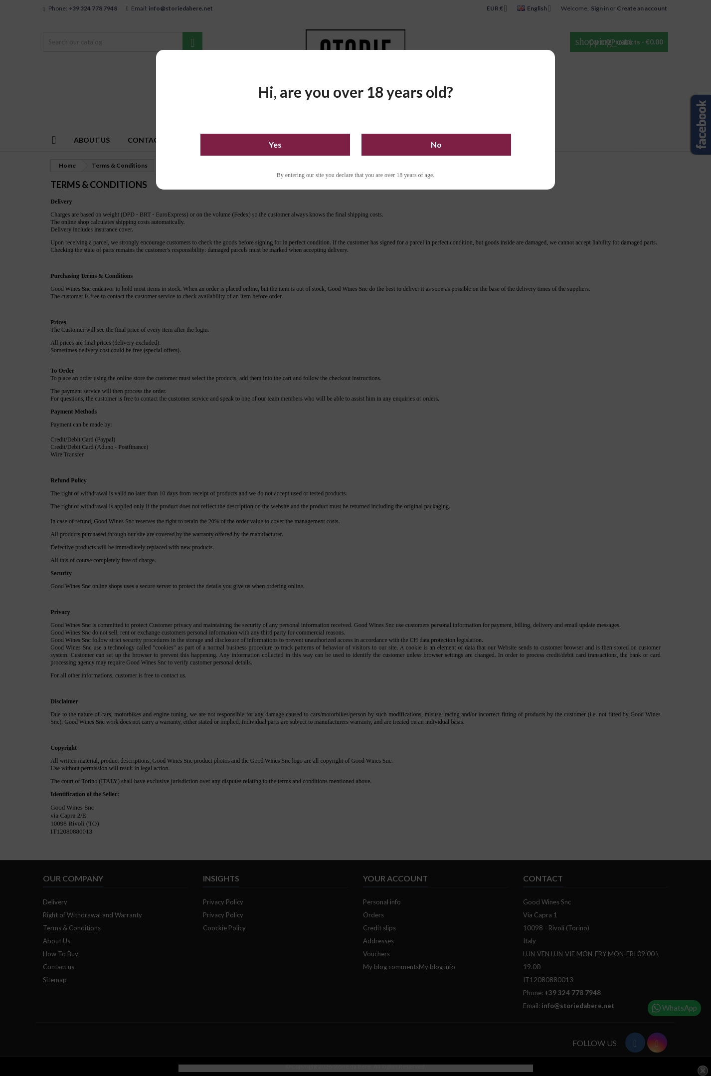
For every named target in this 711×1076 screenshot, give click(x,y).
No (436, 144)
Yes (275, 144)
